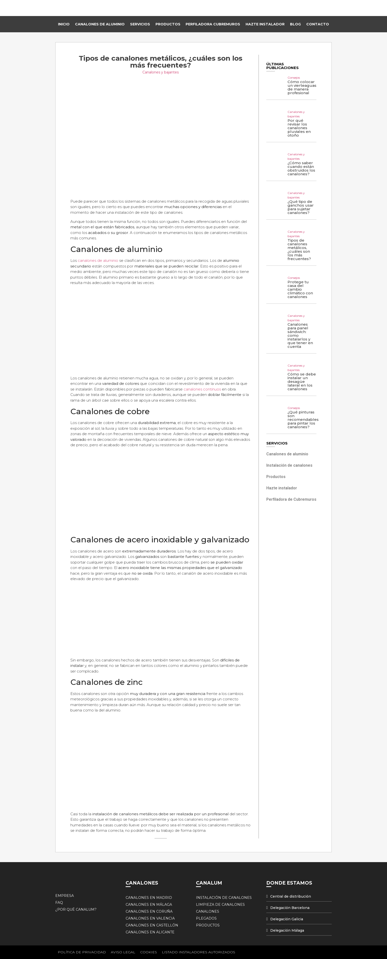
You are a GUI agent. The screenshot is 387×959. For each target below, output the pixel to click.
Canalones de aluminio (287, 454)
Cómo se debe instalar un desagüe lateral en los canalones (302, 381)
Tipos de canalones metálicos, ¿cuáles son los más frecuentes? (299, 249)
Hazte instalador (265, 24)
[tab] (299, 896)
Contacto (317, 24)
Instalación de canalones (289, 465)
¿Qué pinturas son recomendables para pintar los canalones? (303, 419)
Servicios (140, 24)
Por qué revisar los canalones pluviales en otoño (299, 128)
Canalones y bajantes (160, 72)
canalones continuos (202, 389)
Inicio (64, 24)
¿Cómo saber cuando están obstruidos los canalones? (301, 168)
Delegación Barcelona (290, 908)
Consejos (294, 77)
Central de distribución (290, 896)
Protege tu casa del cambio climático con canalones (300, 289)
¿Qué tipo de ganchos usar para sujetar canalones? (301, 207)
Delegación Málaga (287, 930)
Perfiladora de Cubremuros (291, 499)
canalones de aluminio (98, 260)
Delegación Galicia (286, 919)
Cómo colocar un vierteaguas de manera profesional (302, 87)
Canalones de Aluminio (100, 24)
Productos (167, 24)
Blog (295, 24)
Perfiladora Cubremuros (213, 24)
